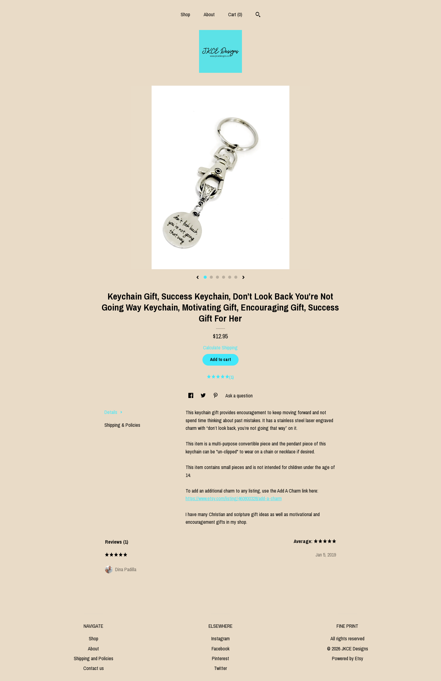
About (209, 14)
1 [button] (205, 277)
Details (113, 412)
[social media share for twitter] (204, 395)
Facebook (220, 648)
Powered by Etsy (347, 658)
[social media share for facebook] (191, 395)
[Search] (258, 15)
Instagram (220, 638)
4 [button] (223, 277)
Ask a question (239, 395)
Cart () (235, 14)
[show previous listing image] (197, 278)
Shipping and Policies (93, 658)
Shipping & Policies (122, 425)
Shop (185, 14)
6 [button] (235, 277)
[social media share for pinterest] (216, 395)
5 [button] (229, 277)
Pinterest (220, 658)
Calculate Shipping (220, 347)
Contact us (93, 668)
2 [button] (211, 277)
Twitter (220, 668)
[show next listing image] (243, 278)
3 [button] (217, 277)
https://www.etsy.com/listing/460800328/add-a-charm (234, 498)
